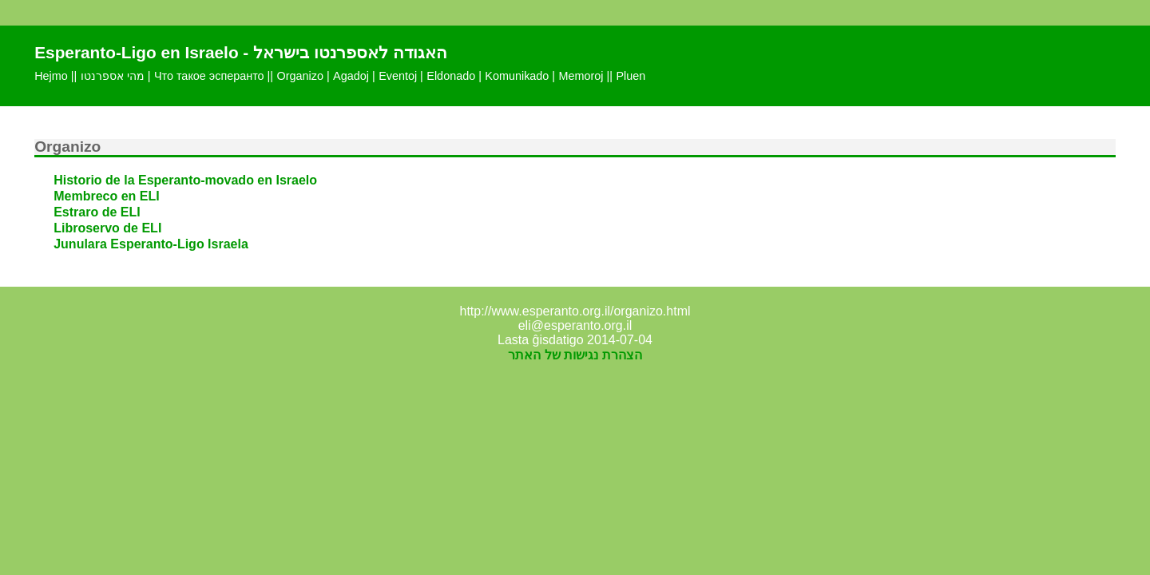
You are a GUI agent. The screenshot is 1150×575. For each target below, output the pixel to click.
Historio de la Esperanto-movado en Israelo (185, 180)
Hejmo (51, 75)
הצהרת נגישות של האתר (574, 355)
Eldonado (450, 75)
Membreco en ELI (106, 196)
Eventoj (398, 75)
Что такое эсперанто (209, 75)
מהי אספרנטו (113, 75)
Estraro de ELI (97, 212)
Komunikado (517, 75)
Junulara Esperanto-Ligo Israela (151, 244)
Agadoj (351, 75)
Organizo (300, 75)
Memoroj (581, 75)
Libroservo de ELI (107, 228)
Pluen (630, 75)
